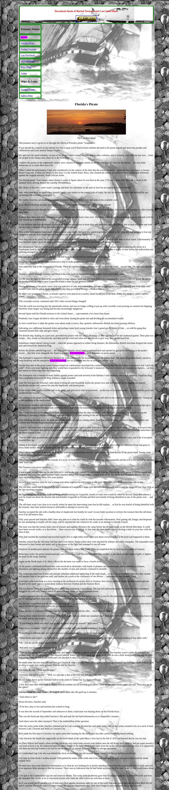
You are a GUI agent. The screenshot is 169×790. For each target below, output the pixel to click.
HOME (24, 37)
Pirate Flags (26, 67)
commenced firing (58, 360)
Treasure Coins (27, 89)
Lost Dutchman (28, 55)
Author (24, 73)
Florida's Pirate (27, 43)
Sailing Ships (27, 95)
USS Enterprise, (77, 353)
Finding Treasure (28, 49)
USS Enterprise (28, 61)
